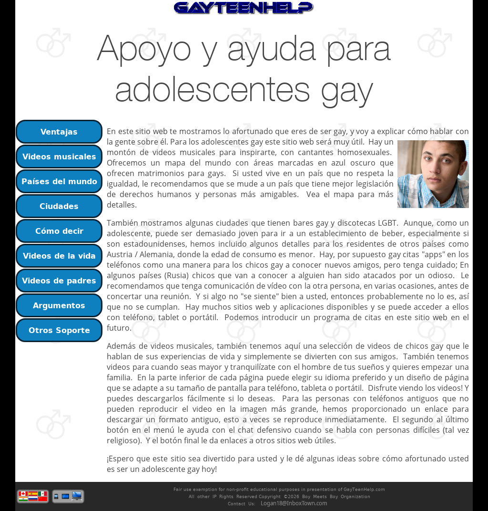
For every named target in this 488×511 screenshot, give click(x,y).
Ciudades (59, 206)
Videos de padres (59, 280)
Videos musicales (59, 156)
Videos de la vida (59, 255)
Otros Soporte (59, 330)
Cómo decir (59, 231)
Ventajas (59, 131)
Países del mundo (59, 181)
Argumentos (59, 305)
